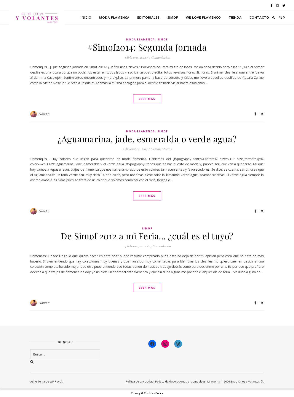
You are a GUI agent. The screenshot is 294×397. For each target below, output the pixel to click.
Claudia (44, 114)
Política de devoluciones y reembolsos (180, 381)
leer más (147, 99)
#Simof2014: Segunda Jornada (147, 47)
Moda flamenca (114, 17)
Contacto (259, 17)
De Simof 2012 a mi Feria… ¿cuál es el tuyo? (147, 236)
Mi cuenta (213, 381)
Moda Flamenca (140, 39)
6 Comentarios (161, 149)
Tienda (235, 17)
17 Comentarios (160, 246)
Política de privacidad (139, 381)
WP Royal (56, 381)
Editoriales (148, 17)
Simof (172, 17)
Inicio (86, 17)
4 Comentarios (159, 57)
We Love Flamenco (203, 17)
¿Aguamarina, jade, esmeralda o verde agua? (147, 138)
